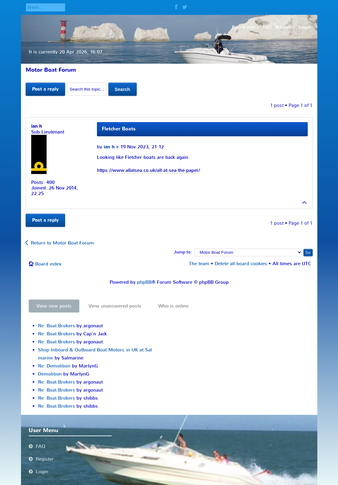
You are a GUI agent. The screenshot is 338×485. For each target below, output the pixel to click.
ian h (109, 147)
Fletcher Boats (119, 129)
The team (199, 264)
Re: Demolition (54, 366)
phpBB (144, 282)
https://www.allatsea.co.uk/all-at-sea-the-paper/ (148, 170)
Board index (48, 264)
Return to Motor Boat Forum (62, 243)
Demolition (50, 374)
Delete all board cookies (241, 264)
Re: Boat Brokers (56, 326)
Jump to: (183, 252)
